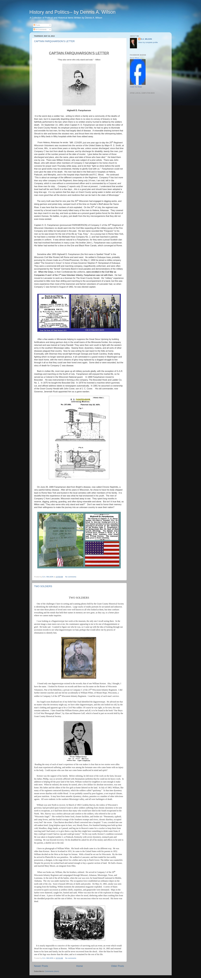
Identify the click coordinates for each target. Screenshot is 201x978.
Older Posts (117, 966)
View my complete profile (148, 42)
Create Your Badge (136, 87)
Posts (37, 25)
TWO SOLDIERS (43, 586)
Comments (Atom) (52, 971)
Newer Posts (41, 966)
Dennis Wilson (134, 58)
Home (79, 966)
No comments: (71, 577)
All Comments (40, 29)
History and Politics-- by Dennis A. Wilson (72, 12)
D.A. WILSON (146, 39)
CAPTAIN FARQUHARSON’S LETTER (54, 41)
